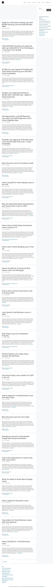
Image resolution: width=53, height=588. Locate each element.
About (25, 2)
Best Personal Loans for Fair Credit (15, 417)
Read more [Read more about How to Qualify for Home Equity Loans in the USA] (22, 194)
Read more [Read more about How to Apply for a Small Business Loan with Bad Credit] (14, 407)
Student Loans (5, 108)
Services (29, 2)
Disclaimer (4, 582)
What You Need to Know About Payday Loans (17, 480)
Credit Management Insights (7, 574)
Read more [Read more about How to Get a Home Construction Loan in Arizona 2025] (4, 302)
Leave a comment (6, 39)
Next (5, 561)
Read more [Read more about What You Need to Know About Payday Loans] (29, 490)
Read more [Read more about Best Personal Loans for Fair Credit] (14, 426)
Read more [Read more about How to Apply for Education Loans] (12, 510)
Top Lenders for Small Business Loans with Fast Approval (17, 521)
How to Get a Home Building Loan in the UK (18, 248)
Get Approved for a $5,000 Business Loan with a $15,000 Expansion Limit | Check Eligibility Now (17, 118)
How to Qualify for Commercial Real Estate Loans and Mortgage (16, 269)
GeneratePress (41, 586)
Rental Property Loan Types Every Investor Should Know (15, 355)
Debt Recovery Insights (6, 571)
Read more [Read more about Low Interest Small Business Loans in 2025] (19, 323)
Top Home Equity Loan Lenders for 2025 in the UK (18, 376)
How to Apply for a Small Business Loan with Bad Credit (17, 396)
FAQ (43, 2)
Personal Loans (5, 38)
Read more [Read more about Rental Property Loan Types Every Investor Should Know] (7, 365)
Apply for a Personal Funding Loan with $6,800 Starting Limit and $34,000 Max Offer (17, 24)
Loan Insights (4, 576)
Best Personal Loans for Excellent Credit (17, 163)
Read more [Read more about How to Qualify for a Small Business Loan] (20, 553)
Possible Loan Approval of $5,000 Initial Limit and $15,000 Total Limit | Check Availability (17, 142)
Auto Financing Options (6, 568)
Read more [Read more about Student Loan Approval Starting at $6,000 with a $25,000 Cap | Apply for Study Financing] (11, 106)
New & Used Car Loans (43, 32)
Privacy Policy (48, 2)
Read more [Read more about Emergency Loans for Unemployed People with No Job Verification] (12, 447)
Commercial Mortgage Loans (44, 21)
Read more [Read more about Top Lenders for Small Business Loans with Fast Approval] (16, 531)
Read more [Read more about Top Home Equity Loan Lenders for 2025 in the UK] (23, 385)
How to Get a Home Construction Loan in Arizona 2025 (17, 292)
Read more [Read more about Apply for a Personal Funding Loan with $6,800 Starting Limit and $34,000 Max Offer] (12, 36)
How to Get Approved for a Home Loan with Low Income (17, 459)
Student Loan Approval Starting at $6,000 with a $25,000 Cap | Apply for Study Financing (17, 95)
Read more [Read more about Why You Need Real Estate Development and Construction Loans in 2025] (31, 215)
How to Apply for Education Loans (15, 500)
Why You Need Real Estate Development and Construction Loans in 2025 (18, 205)
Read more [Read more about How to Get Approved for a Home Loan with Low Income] (7, 469)
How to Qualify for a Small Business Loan (16, 542)
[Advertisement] (18, 12)
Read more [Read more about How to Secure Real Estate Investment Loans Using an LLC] (24, 236)
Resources (34, 2)
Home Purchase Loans (6, 304)
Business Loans (5, 132)
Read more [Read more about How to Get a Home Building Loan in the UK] (21, 258)
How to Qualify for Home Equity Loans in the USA (18, 183)
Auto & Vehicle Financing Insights (8, 85)
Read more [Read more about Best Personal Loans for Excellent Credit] (21, 172)
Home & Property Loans (7, 260)
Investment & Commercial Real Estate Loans (10, 239)
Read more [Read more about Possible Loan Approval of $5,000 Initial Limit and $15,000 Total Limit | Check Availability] (16, 153)
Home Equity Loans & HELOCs (8, 196)
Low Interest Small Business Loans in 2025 (16, 313)
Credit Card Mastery (6, 569)
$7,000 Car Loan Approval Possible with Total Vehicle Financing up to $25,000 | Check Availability (17, 71)
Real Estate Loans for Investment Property (15, 335)
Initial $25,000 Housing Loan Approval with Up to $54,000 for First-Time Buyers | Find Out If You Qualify (18, 48)
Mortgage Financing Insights (7, 578)
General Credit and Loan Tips (7, 155)
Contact (39, 2)
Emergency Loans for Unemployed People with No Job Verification (15, 437)
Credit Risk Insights (5, 573)
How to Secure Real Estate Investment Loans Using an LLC (17, 226)
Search (40, 8)
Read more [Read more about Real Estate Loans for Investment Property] (31, 344)
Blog (3, 566)
